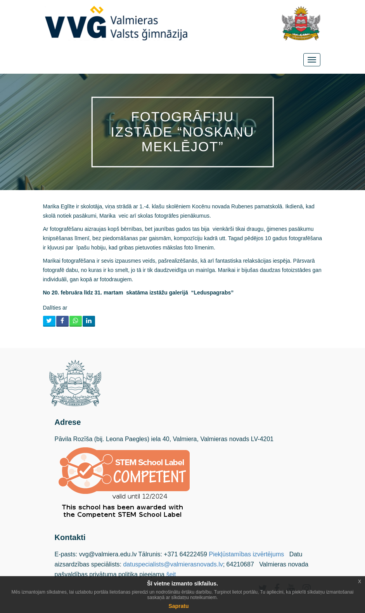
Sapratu (178, 606)
